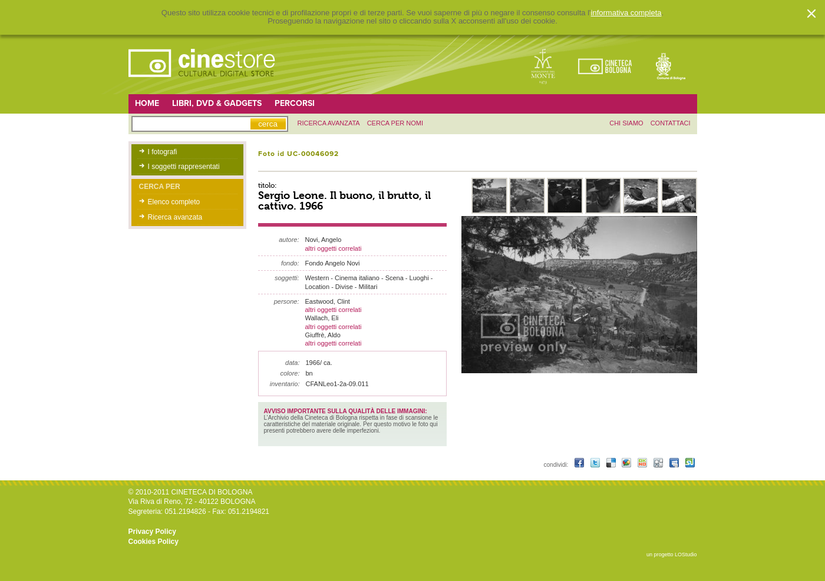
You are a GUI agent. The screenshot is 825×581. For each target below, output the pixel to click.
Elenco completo (174, 202)
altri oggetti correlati (333, 248)
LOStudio (686, 554)
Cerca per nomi (395, 123)
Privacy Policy (152, 531)
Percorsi (295, 103)
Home (147, 103)
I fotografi (162, 152)
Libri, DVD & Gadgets (217, 103)
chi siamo (626, 123)
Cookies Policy (153, 541)
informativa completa (626, 13)
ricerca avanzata (329, 123)
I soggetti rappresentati (184, 166)
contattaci (671, 123)
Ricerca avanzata (175, 217)
